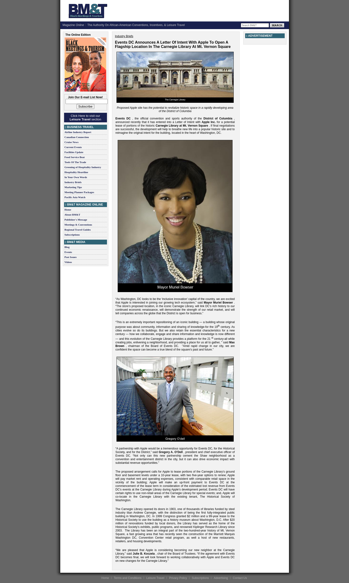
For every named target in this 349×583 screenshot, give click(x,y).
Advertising (221, 578)
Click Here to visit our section (85, 117)
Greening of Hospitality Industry (83, 167)
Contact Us (240, 578)
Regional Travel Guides (78, 229)
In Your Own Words (76, 177)
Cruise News (72, 142)
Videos (68, 262)
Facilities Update (74, 152)
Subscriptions (72, 234)
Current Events (73, 147)
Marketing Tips (73, 187)
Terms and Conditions (128, 578)
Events (68, 252)
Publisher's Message (76, 219)
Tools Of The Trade (75, 162)
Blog (67, 247)
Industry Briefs (73, 182)
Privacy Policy (178, 578)
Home (68, 209)
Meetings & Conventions (78, 224)
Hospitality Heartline (76, 172)
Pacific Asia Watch (75, 197)
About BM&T (72, 214)
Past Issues (71, 257)
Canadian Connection (77, 137)
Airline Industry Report (78, 132)
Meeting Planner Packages (79, 192)
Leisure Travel (155, 578)
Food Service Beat (75, 157)
